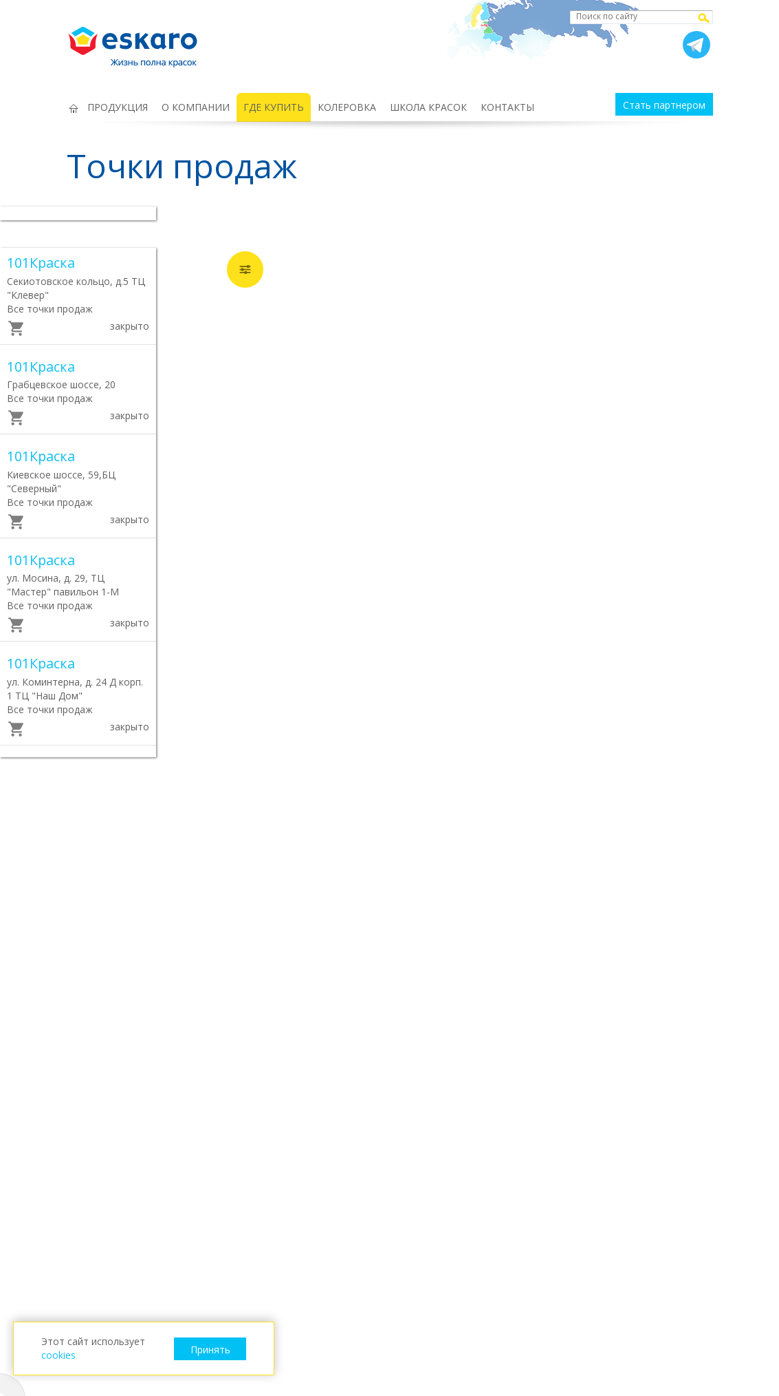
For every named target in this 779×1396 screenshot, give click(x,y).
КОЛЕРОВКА (347, 107)
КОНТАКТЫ (507, 107)
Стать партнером (664, 105)
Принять (210, 1349)
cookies (58, 1355)
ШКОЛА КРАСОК (428, 107)
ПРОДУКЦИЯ (117, 107)
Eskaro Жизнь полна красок (139, 41)
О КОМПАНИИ (196, 107)
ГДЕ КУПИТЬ (273, 107)
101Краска (41, 262)
